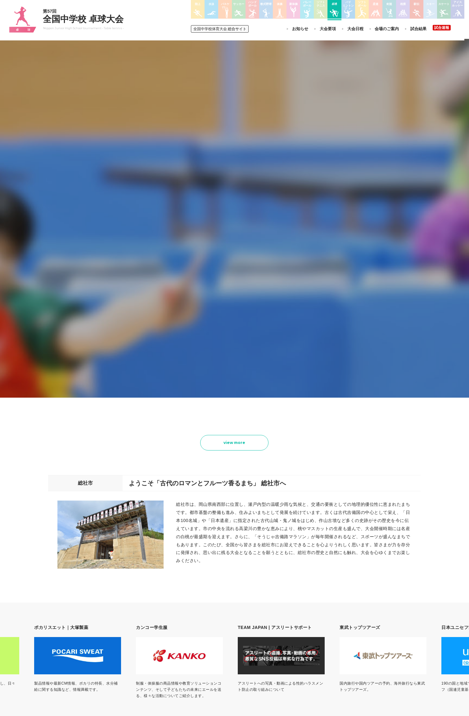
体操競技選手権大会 (223, 659)
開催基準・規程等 (153, 618)
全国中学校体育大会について (164, 592)
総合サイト (220, 28)
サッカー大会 (217, 634)
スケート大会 (308, 642)
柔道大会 (257, 659)
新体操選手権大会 (265, 610)
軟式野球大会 (217, 651)
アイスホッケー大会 (314, 651)
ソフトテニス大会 (265, 626)
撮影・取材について (155, 634)
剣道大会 (304, 610)
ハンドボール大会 (221, 642)
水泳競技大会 (217, 618)
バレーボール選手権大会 (270, 618)
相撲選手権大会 (310, 618)
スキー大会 (306, 634)
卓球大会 (257, 634)
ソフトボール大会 (265, 651)
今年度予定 (147, 610)
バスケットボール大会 (225, 626)
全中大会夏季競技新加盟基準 (162, 626)
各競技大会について (224, 592)
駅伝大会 (304, 626)
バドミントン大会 (265, 642)
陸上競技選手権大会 (223, 610)
